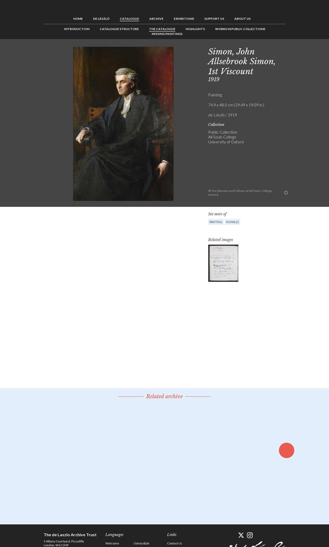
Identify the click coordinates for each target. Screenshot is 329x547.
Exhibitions (184, 19)
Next (310, 50)
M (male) (232, 222)
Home (78, 19)
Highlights (195, 29)
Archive (156, 19)
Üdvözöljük (141, 543)
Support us (214, 19)
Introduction (76, 29)
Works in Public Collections (240, 29)
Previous (294, 50)
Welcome (112, 543)
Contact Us (174, 543)
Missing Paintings (167, 34)
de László (101, 19)
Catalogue (129, 19)
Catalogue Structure (119, 29)
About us (242, 19)
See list (302, 50)
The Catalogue (162, 29)
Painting (215, 222)
